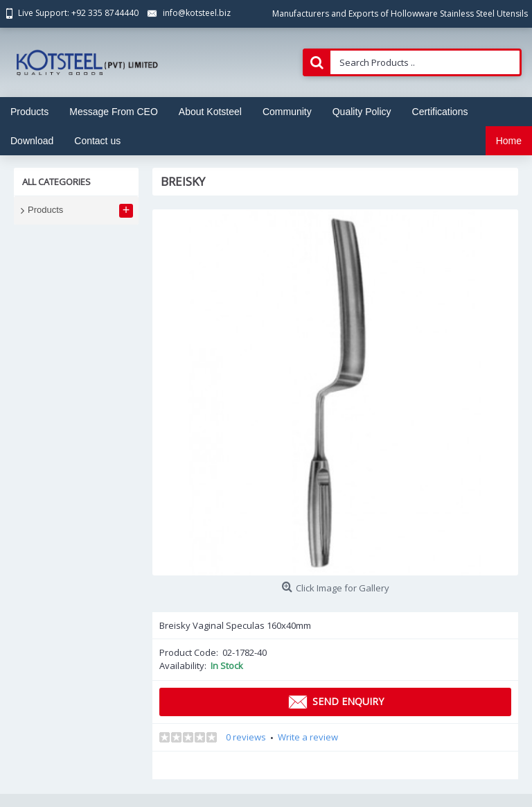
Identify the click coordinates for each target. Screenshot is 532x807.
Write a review (308, 737)
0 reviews (246, 737)
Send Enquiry (335, 702)
